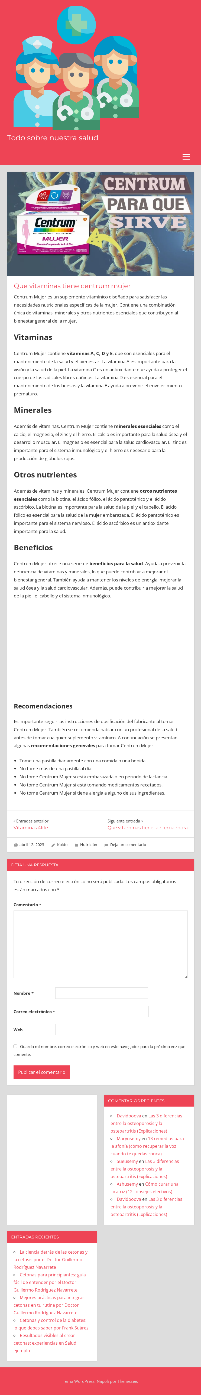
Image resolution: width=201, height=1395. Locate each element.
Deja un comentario (128, 844)
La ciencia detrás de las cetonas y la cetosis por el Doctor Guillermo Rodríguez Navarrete (50, 1259)
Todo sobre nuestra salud (55, 137)
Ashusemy (127, 1184)
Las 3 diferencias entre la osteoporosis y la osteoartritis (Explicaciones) (146, 1123)
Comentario (27, 904)
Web (18, 1029)
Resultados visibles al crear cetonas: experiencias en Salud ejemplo (45, 1343)
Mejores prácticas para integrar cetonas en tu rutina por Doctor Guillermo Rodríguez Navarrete (49, 1305)
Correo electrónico (34, 1011)
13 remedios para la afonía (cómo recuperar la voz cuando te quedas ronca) (147, 1146)
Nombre (24, 993)
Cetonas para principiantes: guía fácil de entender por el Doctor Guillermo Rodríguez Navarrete (50, 1282)
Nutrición (88, 844)
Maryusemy (129, 1139)
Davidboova (129, 1116)
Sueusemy (127, 1161)
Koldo (62, 844)
